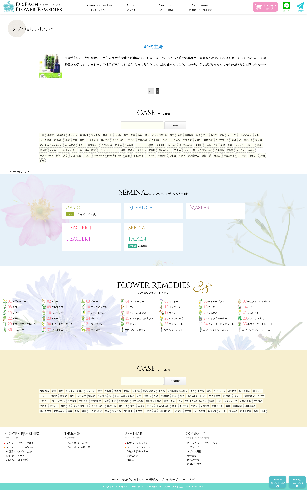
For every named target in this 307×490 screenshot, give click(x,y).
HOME (115, 479)
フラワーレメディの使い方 (20, 447)
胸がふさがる (185, 145)
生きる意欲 (92, 140)
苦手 (172, 135)
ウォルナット (176, 324)
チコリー (17, 307)
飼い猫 (258, 140)
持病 (262, 155)
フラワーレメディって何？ (20, 443)
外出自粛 (162, 155)
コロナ (187, 150)
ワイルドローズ (59, 329)
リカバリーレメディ (135, 329)
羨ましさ (248, 140)
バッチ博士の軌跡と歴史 (79, 447)
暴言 (67, 140)
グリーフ (231, 135)
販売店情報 (193, 459)
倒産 (230, 145)
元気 (75, 140)
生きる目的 (70, 145)
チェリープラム (216, 301)
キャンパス (99, 155)
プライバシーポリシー (173, 479)
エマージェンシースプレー (217, 329)
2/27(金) (142, 245)
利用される (138, 155)
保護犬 (198, 145)
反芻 (204, 155)
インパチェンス (138, 312)
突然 (82, 140)
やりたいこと (118, 140)
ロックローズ (176, 318)
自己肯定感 (106, 145)
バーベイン (96, 324)
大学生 (198, 140)
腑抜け (217, 155)
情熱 (233, 140)
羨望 (222, 145)
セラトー (173, 301)
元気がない (143, 140)
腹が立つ (72, 135)
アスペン (56, 301)
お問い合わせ (194, 463)
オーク (15, 318)
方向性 (131, 140)
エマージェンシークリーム (256, 329)
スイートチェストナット (64, 324)
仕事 (42, 135)
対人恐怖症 (193, 155)
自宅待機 (208, 140)
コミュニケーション (108, 150)
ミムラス (212, 312)
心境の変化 (75, 155)
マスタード (253, 312)
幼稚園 (172, 155)
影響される (229, 155)
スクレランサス (255, 318)
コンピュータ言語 (144, 145)
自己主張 (105, 140)
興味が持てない (114, 155)
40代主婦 (153, 46)
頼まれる (95, 135)
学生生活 (129, 145)
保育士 (81, 145)
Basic (73, 208)
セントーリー (137, 301)
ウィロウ (95, 329)
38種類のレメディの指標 (19, 451)
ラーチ (172, 312)
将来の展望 (90, 150)
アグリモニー (19, 301)
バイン (133, 324)
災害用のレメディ (15, 455)
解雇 (123, 150)
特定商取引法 (129, 479)
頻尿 (222, 135)
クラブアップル (99, 307)
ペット (182, 155)
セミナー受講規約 (148, 479)
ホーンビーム (98, 312)
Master (200, 208)
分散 (257, 135)
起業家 (230, 150)
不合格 (118, 145)
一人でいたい (46, 155)
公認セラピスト (195, 447)
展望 (179, 135)
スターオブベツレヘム (24, 324)
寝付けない (93, 145)
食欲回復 (84, 135)
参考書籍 (192, 455)
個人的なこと (164, 150)
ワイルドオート (20, 329)
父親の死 (187, 140)
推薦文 (130, 459)
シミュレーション (171, 140)
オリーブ (56, 318)
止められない (245, 135)
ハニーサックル (59, 312)
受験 (42, 160)
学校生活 (107, 135)
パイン (94, 318)
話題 (140, 135)
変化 (205, 135)
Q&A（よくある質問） (18, 459)
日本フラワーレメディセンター (203, 443)
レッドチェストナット (141, 318)
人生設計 (155, 140)
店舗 (127, 155)
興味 (74, 150)
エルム (133, 307)
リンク (192, 479)
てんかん (150, 155)
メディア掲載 (194, 451)
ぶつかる (172, 145)
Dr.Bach (73, 433)
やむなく (240, 150)
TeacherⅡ (79, 239)
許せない (58, 140)
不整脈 (152, 150)
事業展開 (189, 135)
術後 (259, 145)
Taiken (137, 239)
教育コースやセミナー (138, 443)
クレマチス (57, 307)
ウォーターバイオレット (221, 324)
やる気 (251, 150)
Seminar (133, 433)
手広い (87, 155)
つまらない (140, 150)
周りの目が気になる (202, 150)
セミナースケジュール (138, 447)
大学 (65, 155)
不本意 (118, 135)
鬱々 (147, 135)
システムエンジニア (244, 145)
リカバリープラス (173, 329)
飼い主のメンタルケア (51, 145)
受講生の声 (133, 455)
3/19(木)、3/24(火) (86, 214)
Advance (140, 208)
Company (195, 433)
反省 (198, 135)
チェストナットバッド (259, 301)
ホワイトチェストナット (260, 324)
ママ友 (53, 150)
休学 (58, 155)
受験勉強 (61, 135)
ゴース (211, 307)
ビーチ (94, 301)
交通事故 (219, 150)
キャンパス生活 (159, 135)
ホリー (15, 312)
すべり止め (64, 150)
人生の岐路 (45, 140)
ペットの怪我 (211, 145)
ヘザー (250, 307)
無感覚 (50, 135)
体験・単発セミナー (137, 451)
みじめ (214, 135)
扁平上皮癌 (129, 135)
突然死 (43, 150)
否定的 (177, 150)
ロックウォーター (217, 318)
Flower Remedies (21, 433)
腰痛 (130, 150)
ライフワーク (222, 140)
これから (241, 155)
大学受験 (160, 145)
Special (138, 228)
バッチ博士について (77, 443)
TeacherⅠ (79, 228)
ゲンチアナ (175, 307)
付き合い (253, 155)
